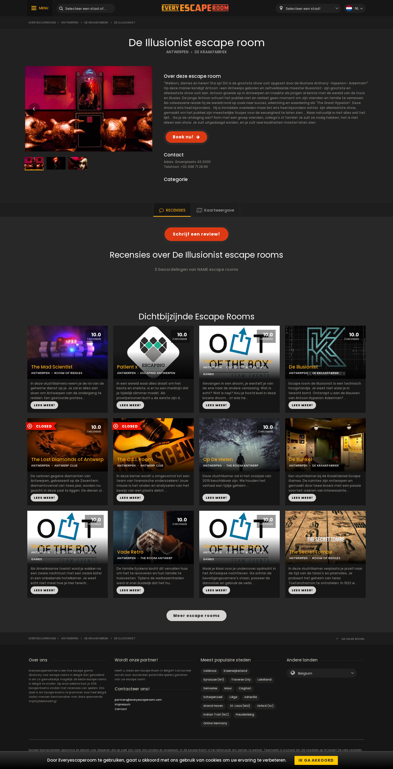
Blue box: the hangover (58, 546)
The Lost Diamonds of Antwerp (67, 459)
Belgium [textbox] (305, 673)
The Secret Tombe (310, 552)
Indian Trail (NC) (216, 714)
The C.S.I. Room (135, 459)
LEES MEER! (44, 405)
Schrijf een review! (196, 234)
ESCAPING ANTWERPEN (157, 373)
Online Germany (215, 723)
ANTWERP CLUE (66, 465)
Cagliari (245, 688)
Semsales (210, 688)
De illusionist (303, 367)
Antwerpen (69, 22)
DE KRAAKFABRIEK (211, 52)
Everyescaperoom (42, 22)
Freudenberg (245, 714)
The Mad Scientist (52, 367)
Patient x (127, 367)
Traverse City (241, 679)
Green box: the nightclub (232, 546)
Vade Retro (130, 552)
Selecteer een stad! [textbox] (303, 8)
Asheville (250, 697)
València (209, 671)
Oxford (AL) (265, 705)
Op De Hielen (218, 459)
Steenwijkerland (235, 671)
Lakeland (265, 679)
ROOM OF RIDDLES (68, 373)
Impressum (122, 704)
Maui (228, 688)
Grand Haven (213, 705)
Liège (233, 697)
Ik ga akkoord (316, 760)
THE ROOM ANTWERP (242, 465)
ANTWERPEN (177, 52)
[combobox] (308, 8)
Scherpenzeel (212, 697)
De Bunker (300, 459)
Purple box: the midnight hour (237, 361)
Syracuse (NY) (213, 679)
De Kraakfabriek (96, 22)
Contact (121, 709)
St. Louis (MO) (240, 705)
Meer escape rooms (196, 615)
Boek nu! (183, 137)
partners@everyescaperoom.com (138, 699)
